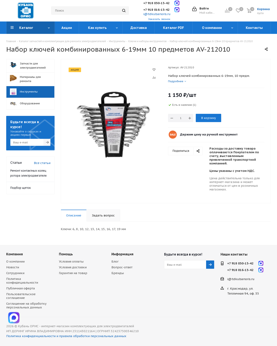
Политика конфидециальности (22, 280)
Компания (14, 254)
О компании (15, 261)
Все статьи (42, 163)
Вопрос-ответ (122, 267)
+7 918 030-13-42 (156, 3)
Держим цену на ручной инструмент (209, 134)
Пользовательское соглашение (21, 296)
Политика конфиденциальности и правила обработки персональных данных (66, 336)
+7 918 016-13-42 (156, 10)
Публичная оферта (20, 288)
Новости (12, 267)
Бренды (117, 273)
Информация (122, 254)
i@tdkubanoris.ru (157, 14)
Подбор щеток (20, 188)
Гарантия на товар (73, 273)
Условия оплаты (71, 261)
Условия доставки (73, 267)
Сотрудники (15, 273)
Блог (115, 261)
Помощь (66, 254)
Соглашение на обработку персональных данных (26, 305)
